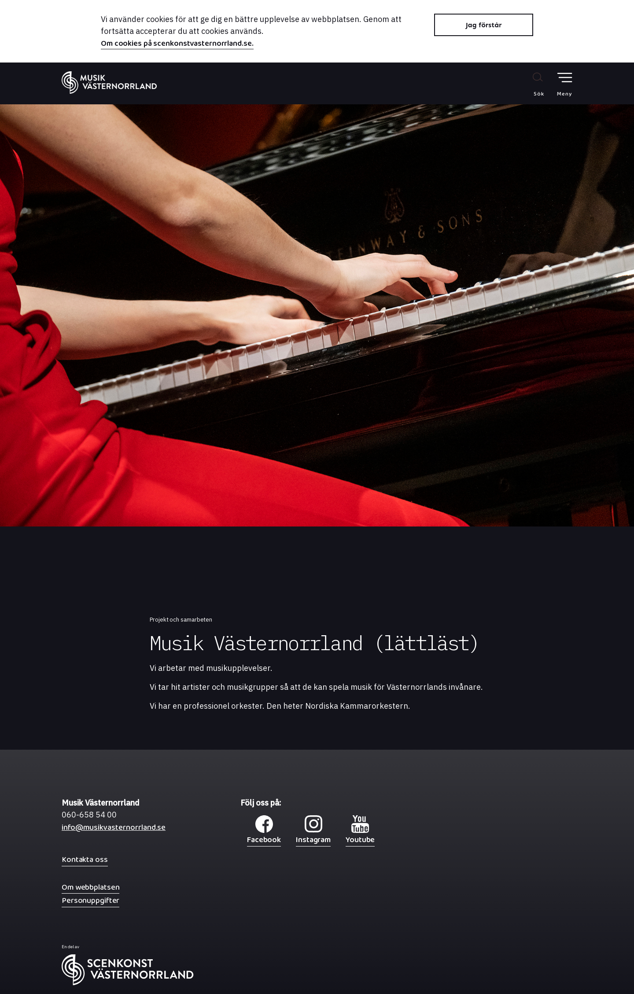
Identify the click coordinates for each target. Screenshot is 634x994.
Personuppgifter (90, 900)
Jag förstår (484, 25)
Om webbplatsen (90, 887)
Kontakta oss (85, 859)
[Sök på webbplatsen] (529, 84)
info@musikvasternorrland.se (114, 830)
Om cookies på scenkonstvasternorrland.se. (177, 44)
